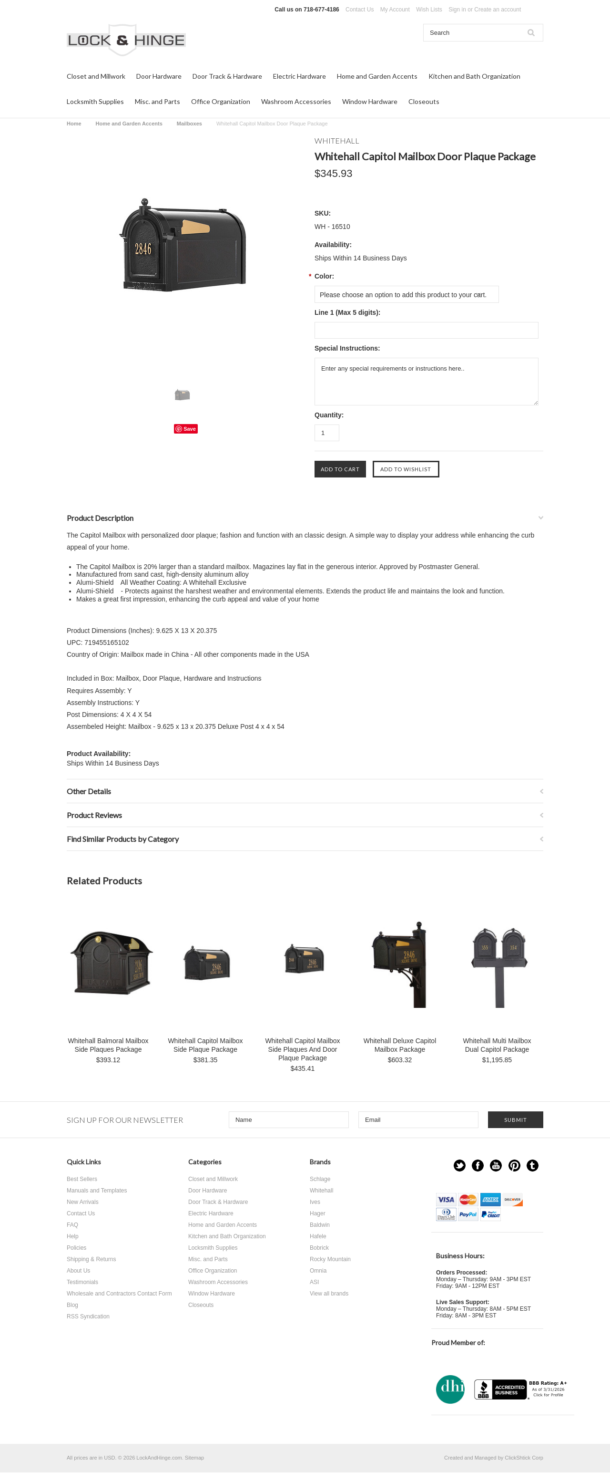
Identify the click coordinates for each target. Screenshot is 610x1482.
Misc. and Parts (157, 101)
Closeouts (423, 101)
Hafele (318, 1236)
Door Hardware (159, 76)
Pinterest (514, 1165)
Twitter (460, 1165)
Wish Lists (429, 9)
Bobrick (319, 1247)
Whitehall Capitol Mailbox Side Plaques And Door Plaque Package (302, 1049)
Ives (315, 1202)
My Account (395, 9)
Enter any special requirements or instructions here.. (427, 381)
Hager (317, 1213)
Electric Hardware (299, 76)
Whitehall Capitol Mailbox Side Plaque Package (205, 1045)
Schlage (320, 1179)
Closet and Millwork (96, 76)
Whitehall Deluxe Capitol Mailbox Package (400, 1045)
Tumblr (533, 1165)
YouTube (496, 1165)
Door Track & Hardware (227, 76)
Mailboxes (189, 123)
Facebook (478, 1165)
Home (74, 123)
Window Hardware (369, 101)
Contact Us (360, 9)
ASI (314, 1282)
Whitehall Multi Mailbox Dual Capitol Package (497, 1045)
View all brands (329, 1293)
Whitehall (321, 1190)
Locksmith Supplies (95, 101)
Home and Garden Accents (377, 76)
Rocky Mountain (330, 1259)
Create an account (497, 9)
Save (189, 429)
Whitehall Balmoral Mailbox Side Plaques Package (108, 1045)
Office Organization (220, 101)
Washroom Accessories (296, 101)
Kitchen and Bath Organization (474, 76)
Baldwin (320, 1225)
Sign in (457, 9)
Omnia (318, 1270)
